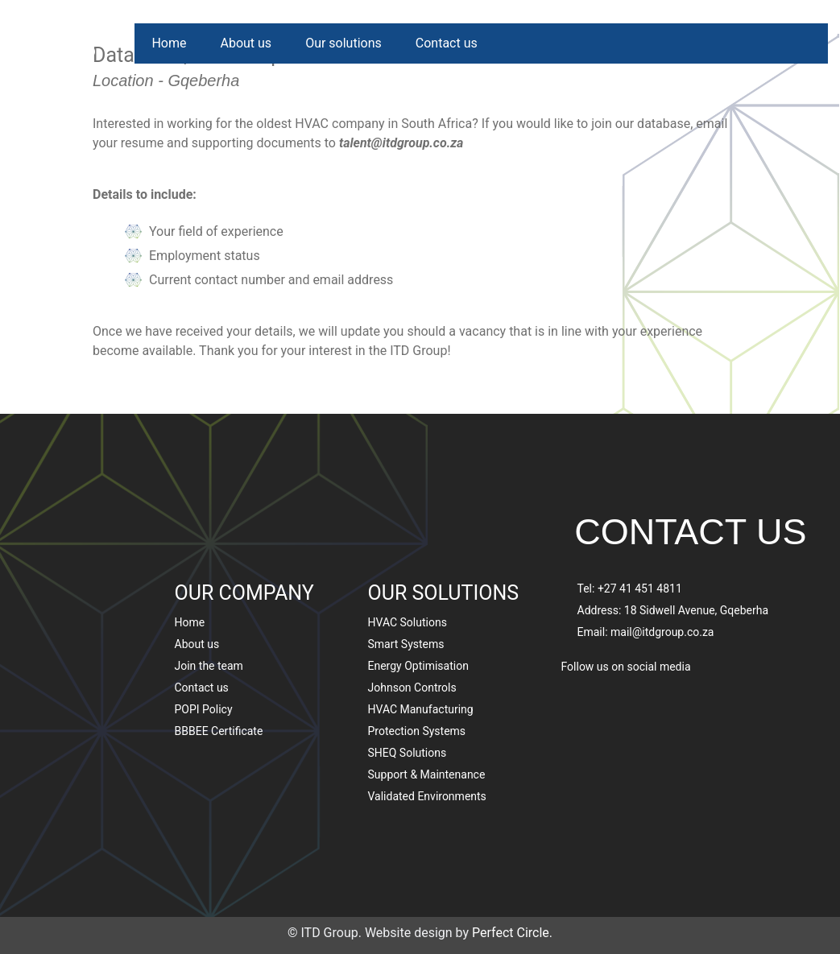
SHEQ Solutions (407, 701)
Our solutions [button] (343, 43)
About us (245, 43)
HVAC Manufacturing (421, 657)
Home (168, 43)
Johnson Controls (412, 636)
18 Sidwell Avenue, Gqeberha (696, 557)
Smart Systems (406, 592)
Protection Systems (417, 679)
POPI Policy (204, 657)
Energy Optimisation (418, 614)
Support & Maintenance (427, 723)
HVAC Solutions (407, 570)
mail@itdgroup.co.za (662, 579)
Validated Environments (427, 744)
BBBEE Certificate (219, 679)
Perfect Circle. (512, 932)
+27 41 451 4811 (640, 536)
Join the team (209, 614)
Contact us (447, 43)
